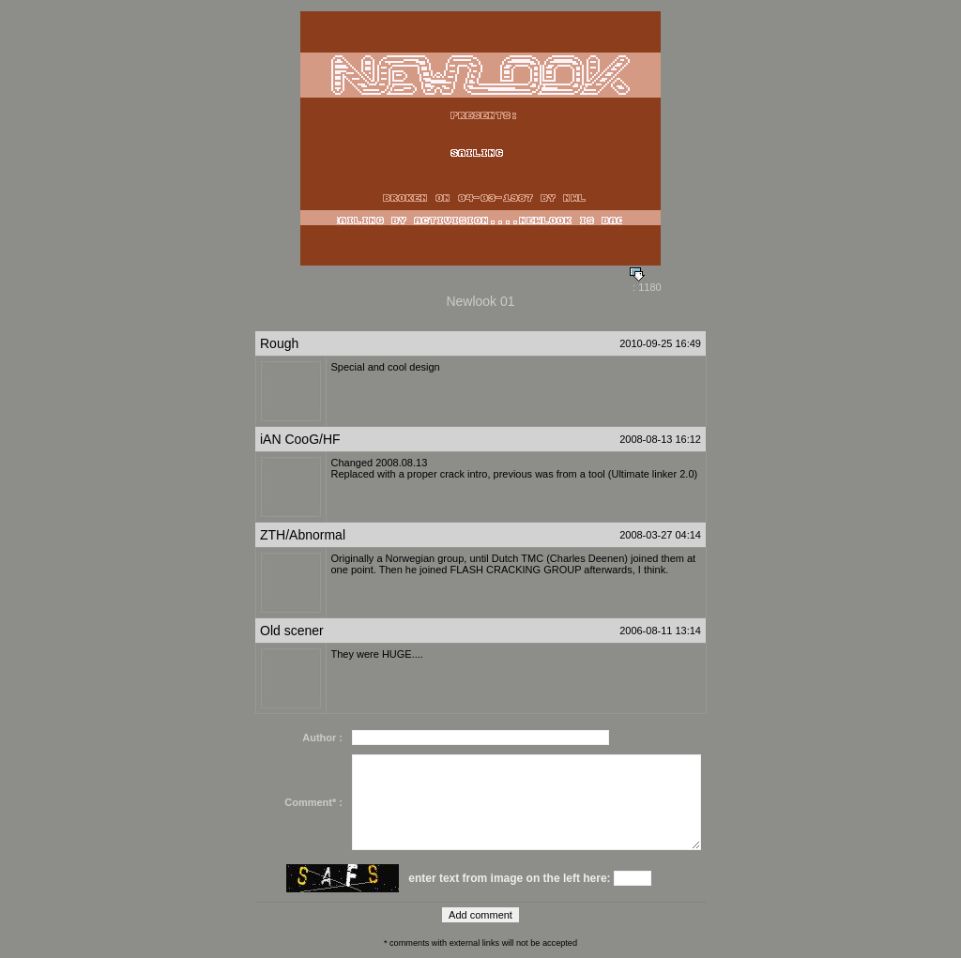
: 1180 (646, 282)
